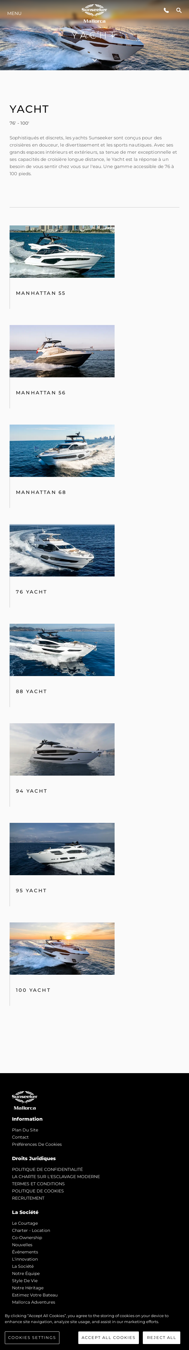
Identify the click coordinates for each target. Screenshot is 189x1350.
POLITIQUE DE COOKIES (38, 1191)
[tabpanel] (94, 571)
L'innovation (25, 1259)
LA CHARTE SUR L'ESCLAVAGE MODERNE (56, 1176)
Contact (20, 1137)
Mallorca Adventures (33, 1302)
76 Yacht (31, 592)
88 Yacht (31, 691)
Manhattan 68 (41, 492)
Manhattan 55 (41, 293)
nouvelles (22, 1244)
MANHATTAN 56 (41, 393)
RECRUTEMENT (28, 1198)
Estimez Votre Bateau (35, 1295)
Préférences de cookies (37, 1144)
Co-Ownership (27, 1237)
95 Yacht (31, 890)
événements (25, 1252)
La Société (23, 1266)
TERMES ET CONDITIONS (38, 1183)
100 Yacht (33, 990)
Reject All (161, 1337)
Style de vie (25, 1280)
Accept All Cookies (109, 1337)
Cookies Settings (32, 1337)
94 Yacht (32, 791)
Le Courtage (25, 1223)
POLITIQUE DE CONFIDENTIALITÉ (47, 1169)
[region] (94, 1328)
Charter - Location (31, 1230)
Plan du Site (25, 1130)
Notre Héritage (28, 1287)
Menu (14, 13)
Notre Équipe (26, 1273)
